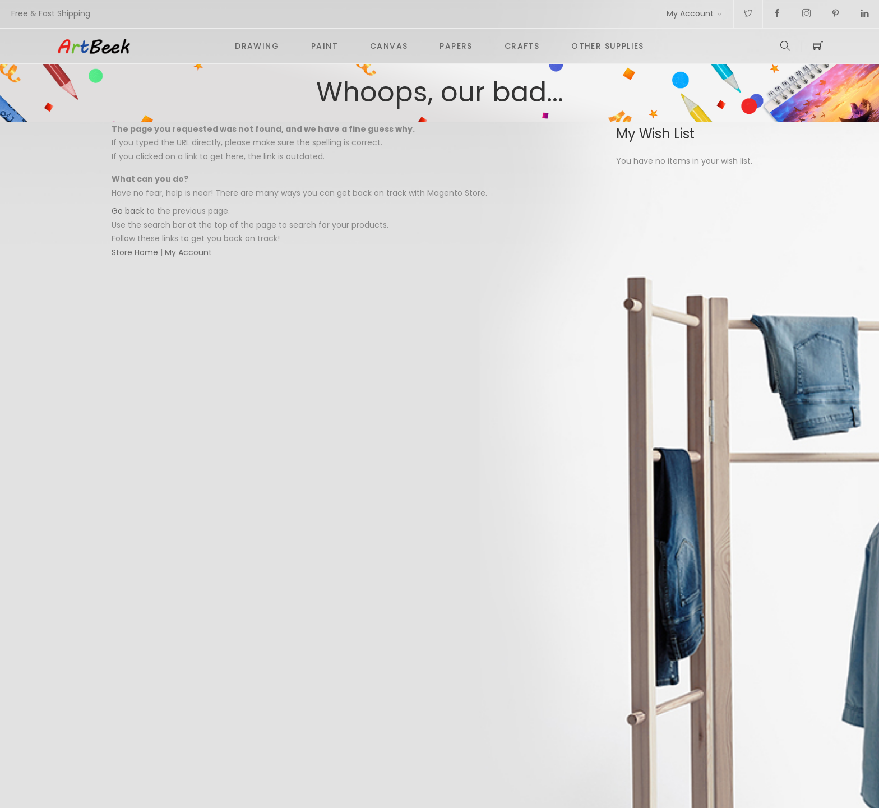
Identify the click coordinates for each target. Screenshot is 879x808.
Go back (128, 210)
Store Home (135, 252)
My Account (690, 13)
